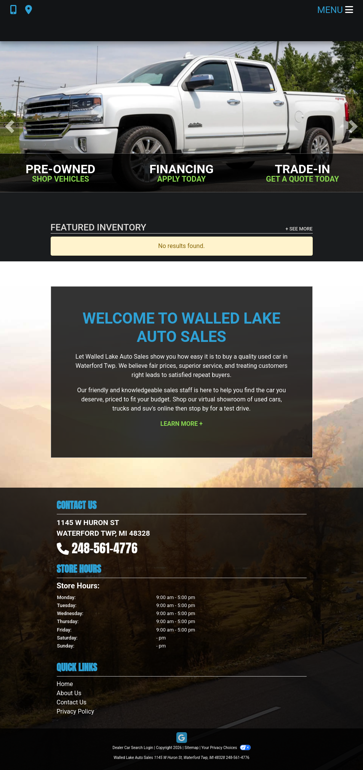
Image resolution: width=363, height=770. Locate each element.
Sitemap (191, 748)
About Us (69, 693)
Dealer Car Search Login (132, 748)
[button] (9, 126)
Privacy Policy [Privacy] (75, 711)
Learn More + (181, 423)
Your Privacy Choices (226, 748)
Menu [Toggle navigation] (335, 10)
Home (65, 684)
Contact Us (72, 702)
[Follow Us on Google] (181, 738)
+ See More (299, 229)
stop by (198, 408)
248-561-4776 (105, 548)
